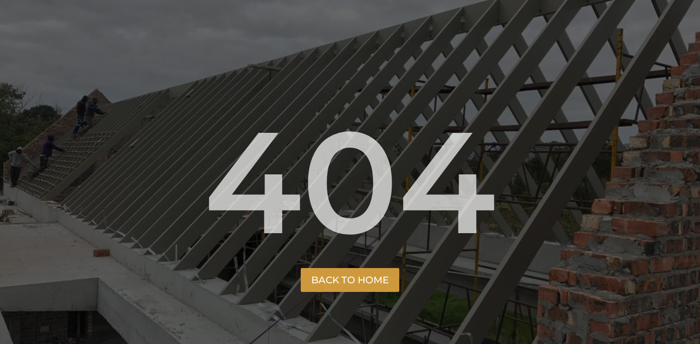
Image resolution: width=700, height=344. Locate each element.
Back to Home (350, 280)
